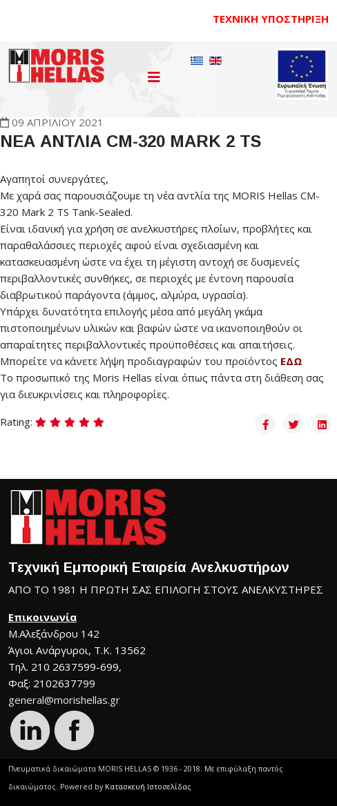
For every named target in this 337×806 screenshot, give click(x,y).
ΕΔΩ (291, 361)
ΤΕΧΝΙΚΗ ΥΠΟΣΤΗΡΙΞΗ (271, 19)
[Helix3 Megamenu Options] (154, 77)
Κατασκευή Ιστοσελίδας (148, 787)
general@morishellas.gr (64, 700)
